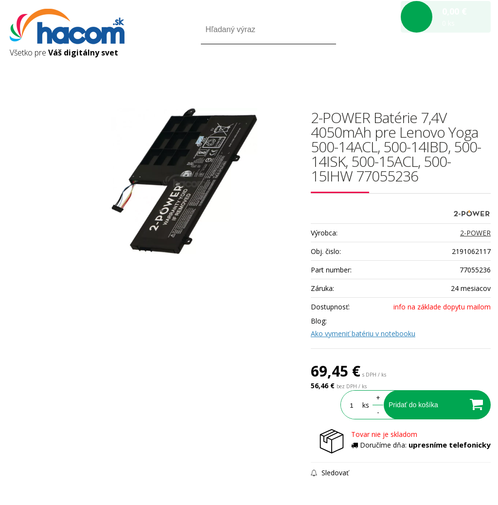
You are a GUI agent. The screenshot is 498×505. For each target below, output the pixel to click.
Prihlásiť (409, 72)
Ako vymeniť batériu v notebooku (363, 333)
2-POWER (475, 232)
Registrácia (449, 72)
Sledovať (330, 472)
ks (365, 405)
